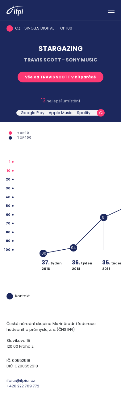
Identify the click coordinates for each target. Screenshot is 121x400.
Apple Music (61, 112)
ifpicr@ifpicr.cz (20, 380)
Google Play (32, 112)
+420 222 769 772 (22, 386)
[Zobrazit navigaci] (111, 10)
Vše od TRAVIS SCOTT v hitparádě (60, 77)
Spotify (83, 112)
